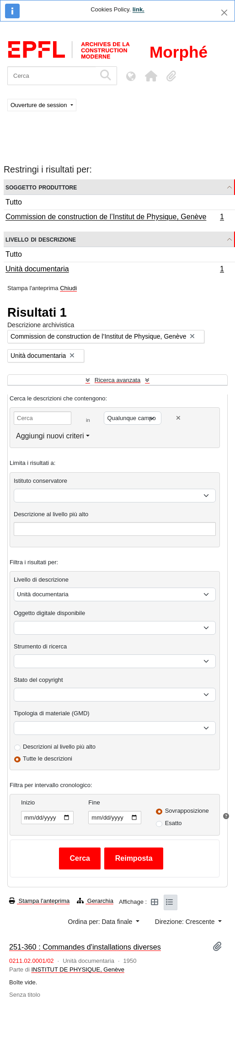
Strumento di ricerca (40, 646)
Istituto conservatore (40, 480)
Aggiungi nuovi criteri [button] (50, 436)
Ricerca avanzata (117, 380)
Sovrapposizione (187, 810)
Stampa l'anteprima (39, 900)
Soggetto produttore (41, 187)
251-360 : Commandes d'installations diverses (85, 947)
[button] (151, 76)
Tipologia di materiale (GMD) (52, 713)
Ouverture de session (40, 105)
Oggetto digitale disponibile (49, 613)
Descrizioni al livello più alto (59, 746)
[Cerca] (51, 75)
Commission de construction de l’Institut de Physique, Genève (114, 217)
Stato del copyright (38, 679)
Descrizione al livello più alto (51, 514)
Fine (94, 802)
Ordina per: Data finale (101, 921)
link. (138, 9)
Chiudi (68, 288)
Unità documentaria (114, 270)
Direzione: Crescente (186, 921)
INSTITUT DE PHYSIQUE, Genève (77, 969)
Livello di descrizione (40, 239)
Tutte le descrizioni (47, 758)
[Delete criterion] (178, 418)
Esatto (173, 823)
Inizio (28, 802)
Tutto (13, 202)
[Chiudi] (224, 12)
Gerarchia (95, 900)
